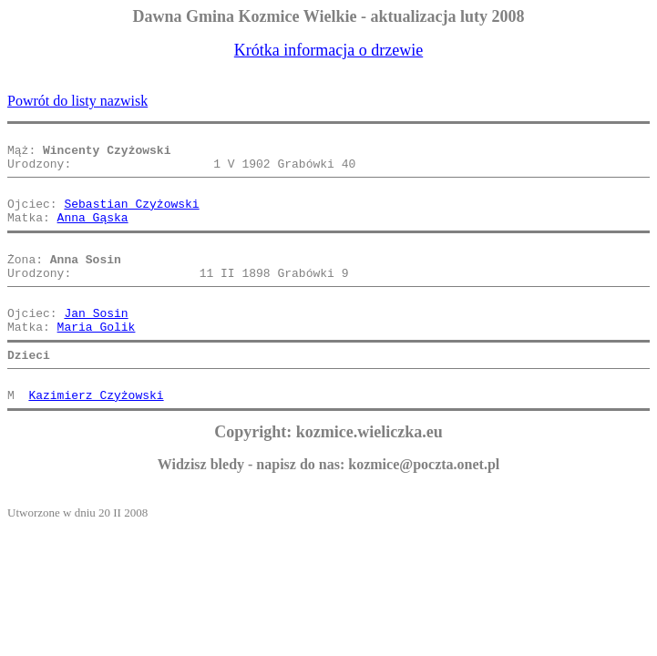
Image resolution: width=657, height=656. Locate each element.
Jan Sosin (96, 342)
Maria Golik (96, 359)
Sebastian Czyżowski (131, 217)
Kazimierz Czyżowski (95, 435)
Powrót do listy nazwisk (77, 100)
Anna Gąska (92, 233)
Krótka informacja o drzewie (328, 50)
